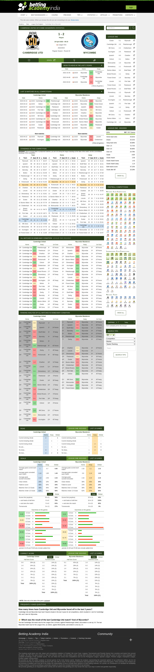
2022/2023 (61, 48)
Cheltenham (98, 140)
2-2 (91, 110)
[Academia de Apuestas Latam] (122, 640)
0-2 (48, 110)
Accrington (40, 140)
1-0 (48, 116)
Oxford (25, 216)
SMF (39, 642)
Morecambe (55, 119)
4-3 (35, 301)
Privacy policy (37, 647)
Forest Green (98, 104)
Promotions (117, 15)
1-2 (48, 113)
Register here (45, 640)
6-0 (120, 55)
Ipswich (83, 107)
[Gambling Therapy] (36, 670)
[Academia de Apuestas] (117, 640)
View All (120, 313)
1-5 (120, 78)
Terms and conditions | (26, 647)
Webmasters (40, 644)
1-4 (91, 77)
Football (67, 653)
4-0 (91, 107)
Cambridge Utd (33, 52)
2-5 (120, 52)
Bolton (41, 104)
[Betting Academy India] (100, 640)
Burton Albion (83, 122)
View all (120, 176)
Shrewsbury (25, 194)
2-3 (91, 73)
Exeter (41, 125)
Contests (130, 15)
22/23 (76, 73)
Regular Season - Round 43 (61, 51)
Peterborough (55, 101)
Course (55, 15)
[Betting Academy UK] (126, 640)
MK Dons (41, 116)
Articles (105, 15)
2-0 (48, 101)
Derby (25, 179)
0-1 (48, 122)
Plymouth (41, 137)
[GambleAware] (25, 670)
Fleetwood (55, 107)
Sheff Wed (25, 167)
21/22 (76, 77)
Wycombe (89, 52)
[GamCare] (33, 670)
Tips (80, 15)
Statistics (92, 15)
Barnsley (98, 116)
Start (24, 15)
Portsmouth (55, 122)
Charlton (55, 113)
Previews (67, 15)
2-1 (48, 107)
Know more (75, 20)
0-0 (35, 277)
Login (131, 7)
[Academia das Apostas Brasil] (108, 640)
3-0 (91, 82)
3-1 (48, 137)
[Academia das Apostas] (104, 640)
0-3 (91, 140)
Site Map (21, 642)
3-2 (120, 70)
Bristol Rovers (83, 119)
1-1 (48, 104)
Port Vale (40, 110)
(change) (124, 325)
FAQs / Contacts (47, 646)
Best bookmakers (39, 15)
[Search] (133, 27)
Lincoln (98, 137)
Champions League (128, 657)
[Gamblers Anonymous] (39, 670)
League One (61, 45)
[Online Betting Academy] (113, 640)
